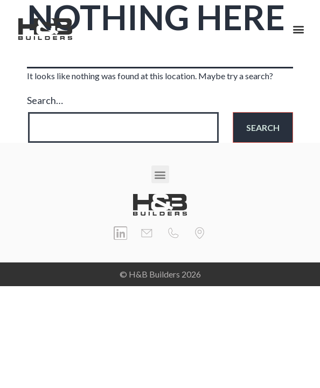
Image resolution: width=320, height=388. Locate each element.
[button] (298, 29)
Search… (45, 100)
